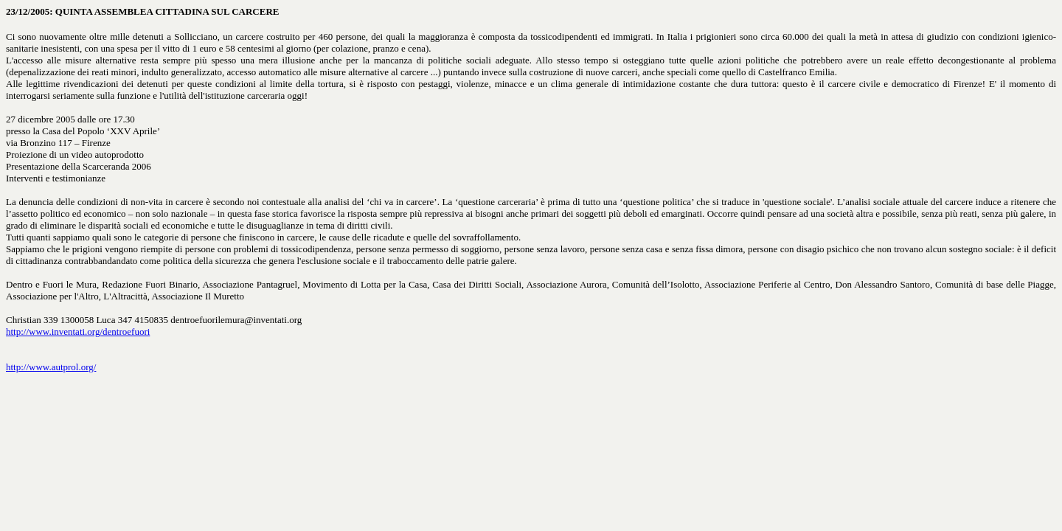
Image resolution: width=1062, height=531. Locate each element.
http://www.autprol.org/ (51, 366)
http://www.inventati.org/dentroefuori (78, 331)
